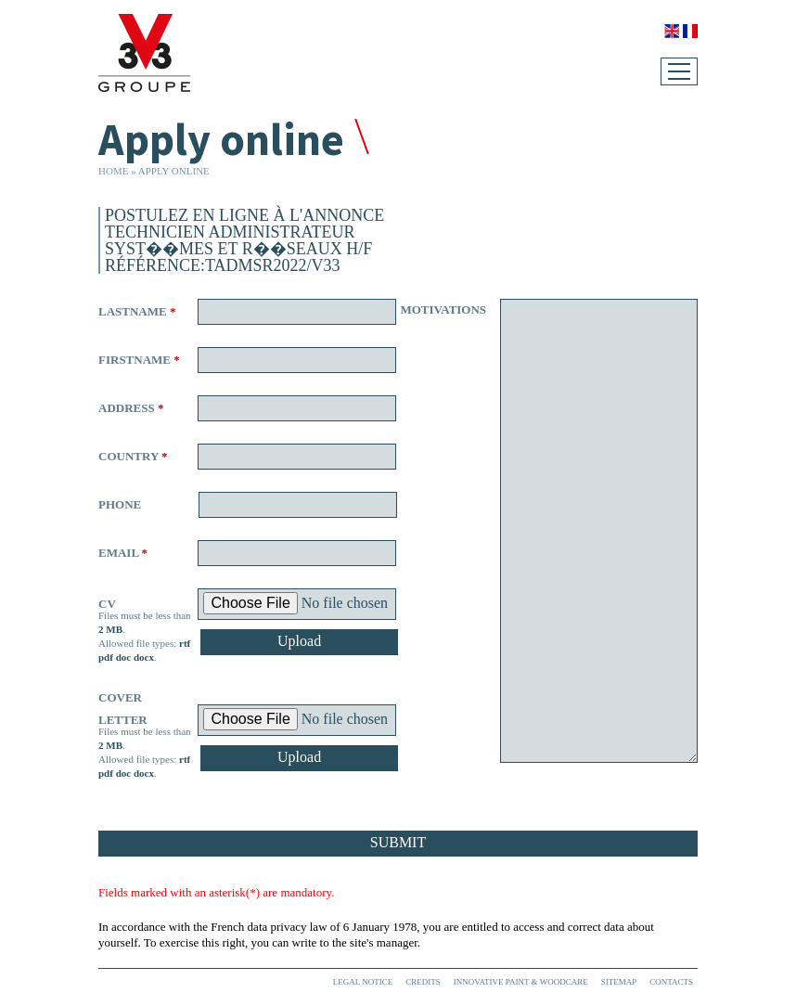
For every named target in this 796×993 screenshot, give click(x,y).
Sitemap (619, 982)
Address (130, 408)
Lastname (136, 311)
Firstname (139, 360)
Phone (119, 504)
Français (690, 31)
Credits (423, 982)
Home (113, 170)
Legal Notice (362, 982)
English (671, 31)
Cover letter (123, 708)
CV (107, 604)
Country (133, 456)
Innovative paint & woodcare (521, 982)
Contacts (671, 982)
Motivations (441, 309)
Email (123, 553)
